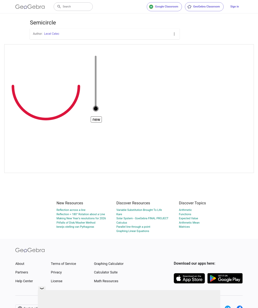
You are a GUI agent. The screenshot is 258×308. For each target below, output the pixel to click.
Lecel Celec (51, 33)
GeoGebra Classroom (203, 6)
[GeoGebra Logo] (30, 6)
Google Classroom (163, 6)
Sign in (234, 6)
